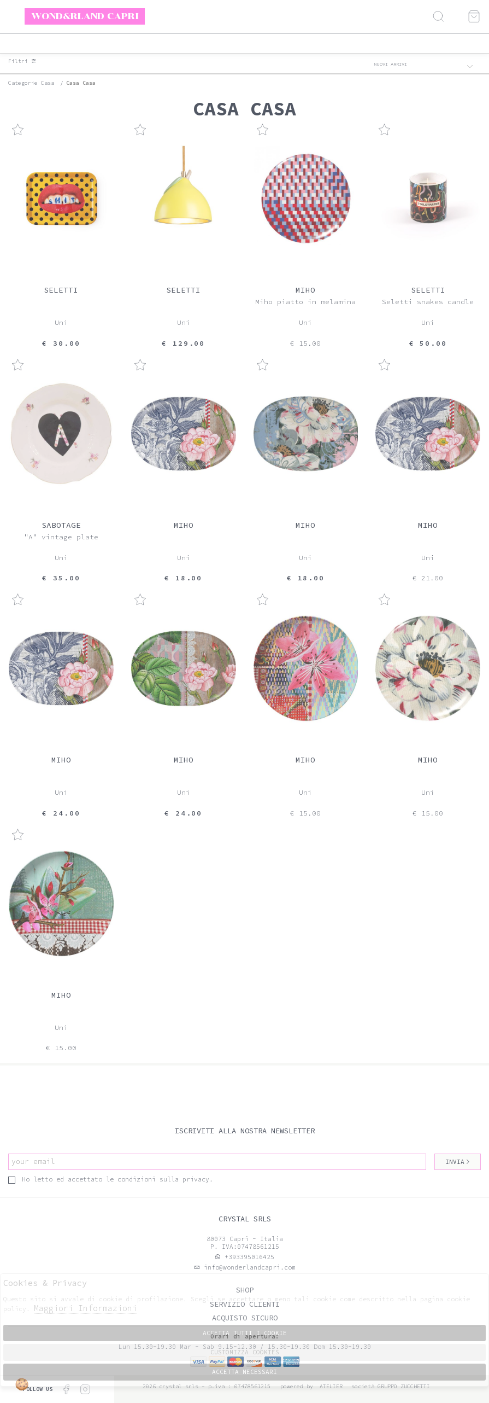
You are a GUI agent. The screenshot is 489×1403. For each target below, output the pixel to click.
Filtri (22, 61)
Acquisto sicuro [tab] (245, 1318)
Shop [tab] (245, 1290)
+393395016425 (249, 1257)
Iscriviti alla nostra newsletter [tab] (245, 1131)
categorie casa (31, 82)
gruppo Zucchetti (404, 1386)
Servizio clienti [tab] (245, 1304)
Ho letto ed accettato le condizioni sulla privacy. (110, 1179)
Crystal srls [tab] (245, 1219)
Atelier (331, 1386)
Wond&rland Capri (85, 15)
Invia (457, 1162)
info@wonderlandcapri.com (248, 1267)
